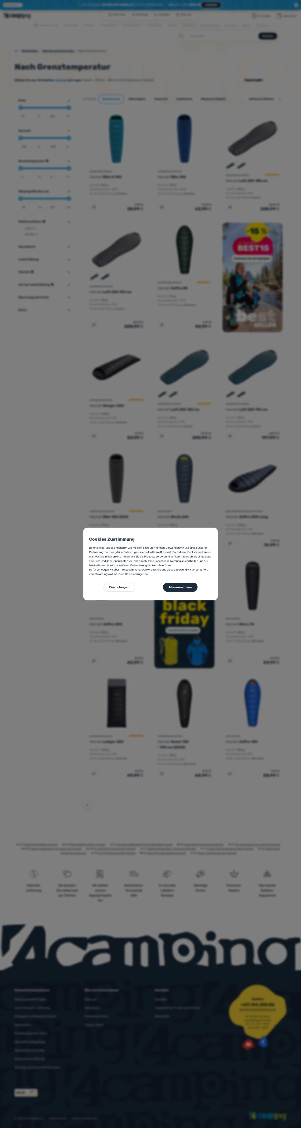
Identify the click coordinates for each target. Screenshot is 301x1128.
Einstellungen (119, 587)
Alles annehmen (180, 587)
